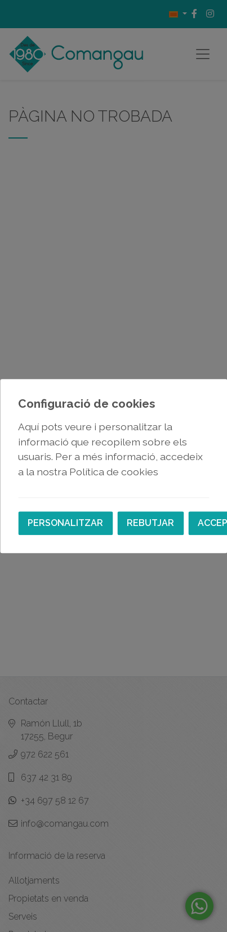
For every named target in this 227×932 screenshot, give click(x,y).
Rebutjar (150, 523)
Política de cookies (113, 472)
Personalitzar (65, 523)
